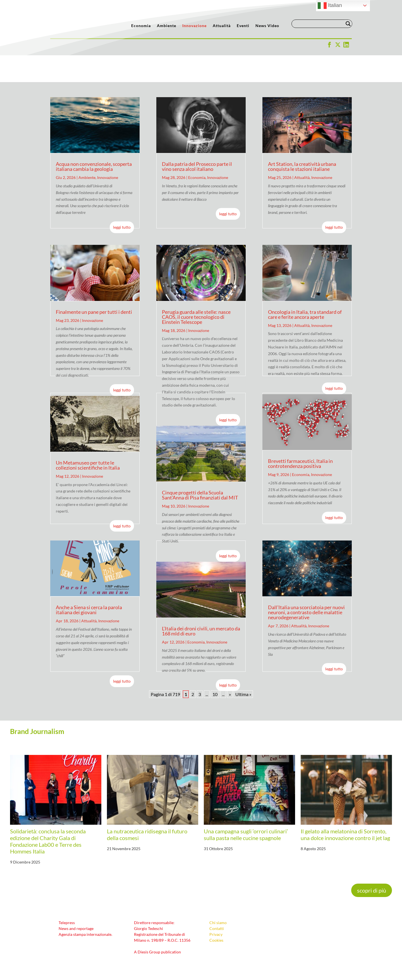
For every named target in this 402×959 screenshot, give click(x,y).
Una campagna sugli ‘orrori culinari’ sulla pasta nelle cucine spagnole (246, 807)
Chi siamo (218, 895)
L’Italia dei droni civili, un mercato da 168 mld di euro (201, 604)
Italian (330, 5)
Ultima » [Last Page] (243, 667)
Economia (141, 26)
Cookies (216, 913)
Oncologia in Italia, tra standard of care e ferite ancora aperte (305, 287)
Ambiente (166, 26)
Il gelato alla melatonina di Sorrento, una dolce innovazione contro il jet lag (345, 807)
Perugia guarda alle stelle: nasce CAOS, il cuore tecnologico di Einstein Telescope (196, 290)
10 (214, 667)
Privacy (215, 907)
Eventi (243, 26)
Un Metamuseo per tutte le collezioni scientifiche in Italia (88, 438)
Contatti (216, 901)
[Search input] (319, 24)
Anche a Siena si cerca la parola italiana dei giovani (89, 583)
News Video (267, 26)
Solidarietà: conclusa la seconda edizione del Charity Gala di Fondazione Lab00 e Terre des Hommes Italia (48, 814)
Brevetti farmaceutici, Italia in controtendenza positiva (300, 436)
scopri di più (371, 863)
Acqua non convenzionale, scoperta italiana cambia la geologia (94, 139)
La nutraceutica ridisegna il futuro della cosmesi (147, 807)
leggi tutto (122, 200)
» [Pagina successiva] (230, 667)
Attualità (222, 26)
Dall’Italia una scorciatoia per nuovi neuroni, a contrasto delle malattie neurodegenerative (306, 585)
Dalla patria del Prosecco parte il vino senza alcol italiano (197, 139)
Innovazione (194, 26)
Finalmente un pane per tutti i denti (94, 285)
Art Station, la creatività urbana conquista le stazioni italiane (302, 139)
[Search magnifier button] (348, 24)
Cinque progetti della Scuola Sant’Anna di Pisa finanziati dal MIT (200, 468)
